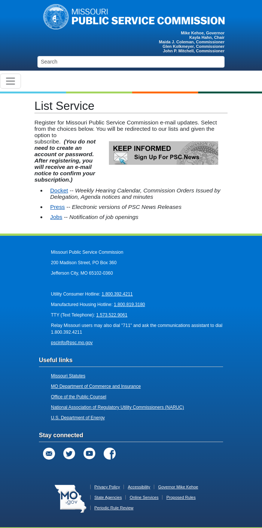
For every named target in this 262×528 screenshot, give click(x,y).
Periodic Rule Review (114, 508)
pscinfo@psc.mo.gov (72, 342)
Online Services (144, 497)
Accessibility (139, 487)
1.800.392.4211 (116, 294)
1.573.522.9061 (111, 315)
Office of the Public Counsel (78, 396)
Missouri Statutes (68, 376)
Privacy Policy (107, 487)
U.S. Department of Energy (78, 417)
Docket (59, 190)
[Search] (131, 62)
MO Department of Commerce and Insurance (96, 386)
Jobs (56, 217)
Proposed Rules (180, 497)
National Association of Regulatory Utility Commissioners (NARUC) (117, 407)
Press (57, 207)
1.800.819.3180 (129, 304)
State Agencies (108, 497)
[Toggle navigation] (10, 81)
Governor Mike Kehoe (178, 487)
